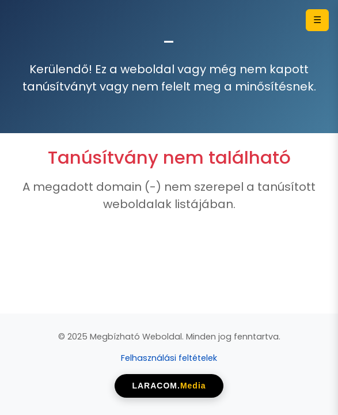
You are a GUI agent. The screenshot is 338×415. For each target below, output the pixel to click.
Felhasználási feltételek (169, 358)
